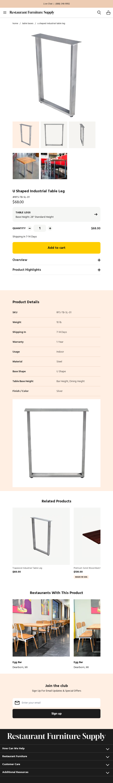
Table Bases (27, 23)
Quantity (19, 228)
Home (15, 23)
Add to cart (56, 248)
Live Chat (47, 4)
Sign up (56, 713)
